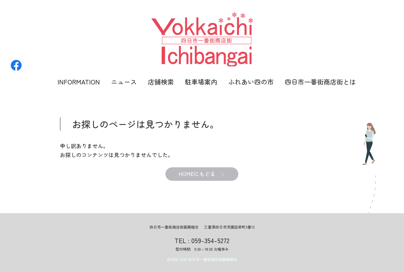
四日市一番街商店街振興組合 (212, 259)
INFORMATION (78, 81)
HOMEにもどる (200, 174)
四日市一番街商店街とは (320, 81)
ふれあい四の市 (251, 81)
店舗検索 (161, 81)
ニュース (124, 81)
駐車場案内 (201, 81)
